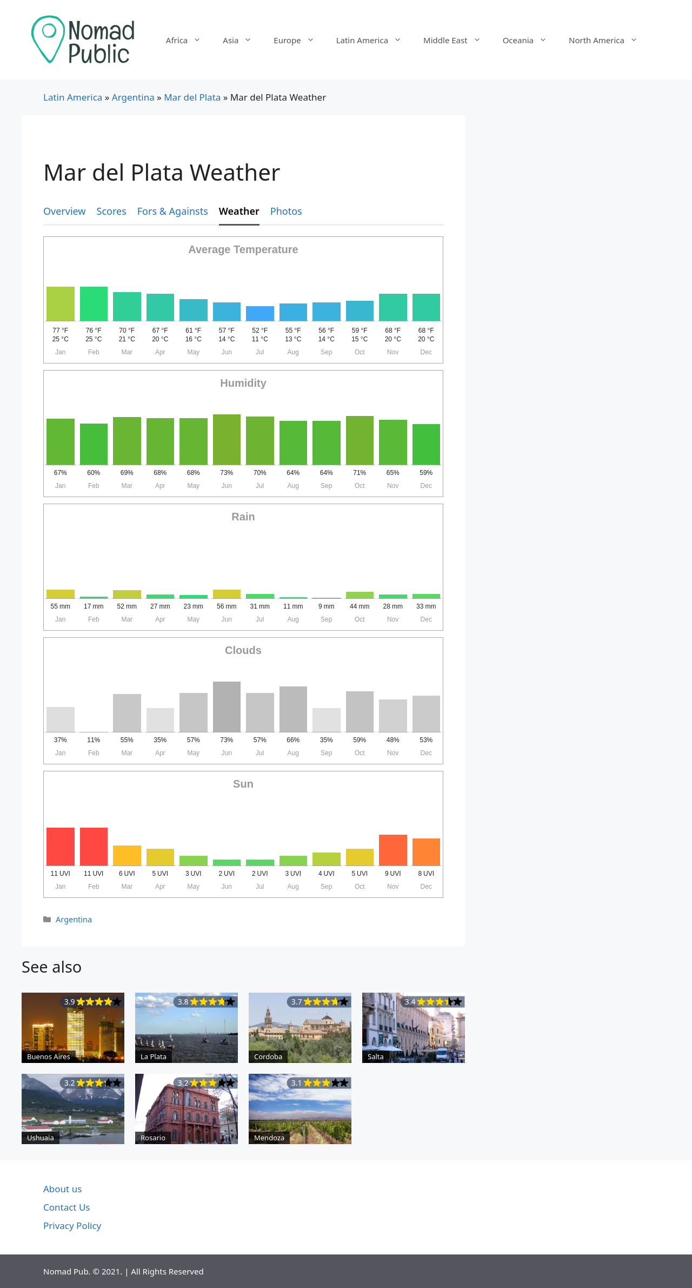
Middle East (457, 40)
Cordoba (268, 1056)
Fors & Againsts (172, 210)
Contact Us (66, 1207)
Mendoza (269, 1137)
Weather (239, 210)
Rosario (153, 1137)
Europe (299, 40)
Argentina (133, 97)
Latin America (374, 40)
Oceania (530, 40)
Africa (189, 40)
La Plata (154, 1056)
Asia (243, 40)
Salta (376, 1056)
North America (609, 40)
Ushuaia (40, 1137)
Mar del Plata (192, 97)
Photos (286, 210)
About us (62, 1189)
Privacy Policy (72, 1225)
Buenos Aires (48, 1056)
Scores (112, 210)
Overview (64, 210)
